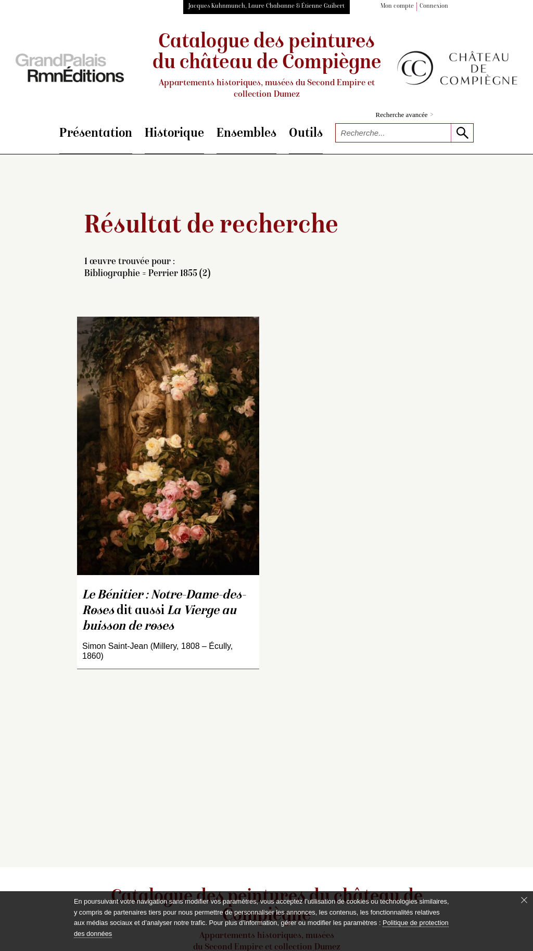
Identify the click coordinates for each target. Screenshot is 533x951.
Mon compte (397, 6)
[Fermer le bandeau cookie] (524, 900)
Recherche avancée (405, 115)
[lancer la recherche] (462, 133)
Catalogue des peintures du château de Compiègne (266, 66)
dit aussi (164, 611)
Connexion (434, 6)
